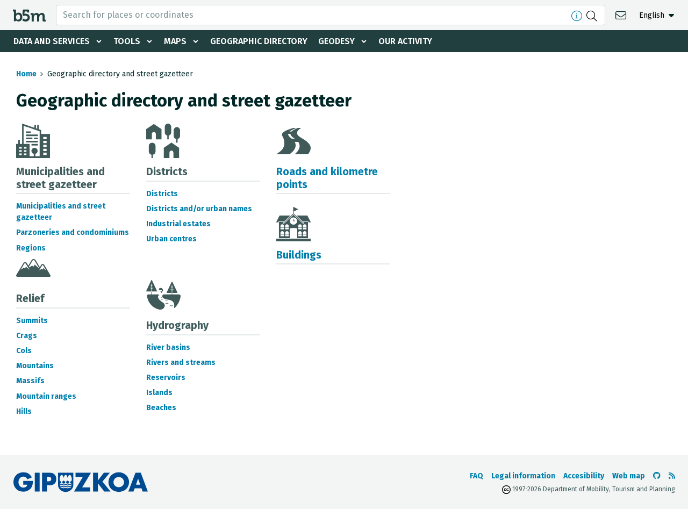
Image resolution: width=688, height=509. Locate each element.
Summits (32, 320)
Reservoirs (165, 377)
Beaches (161, 407)
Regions (31, 248)
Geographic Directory (258, 41)
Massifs (30, 380)
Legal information (523, 476)
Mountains (35, 365)
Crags (26, 335)
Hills (24, 411)
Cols (24, 350)
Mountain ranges (46, 396)
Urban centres (171, 238)
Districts (162, 193)
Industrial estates (178, 223)
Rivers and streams (181, 362)
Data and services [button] (51, 41)
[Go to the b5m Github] (657, 476)
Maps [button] (175, 41)
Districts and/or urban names (199, 208)
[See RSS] (672, 476)
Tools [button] (126, 41)
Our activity (405, 41)
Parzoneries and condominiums (72, 232)
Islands (159, 392)
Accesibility (583, 476)
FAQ (476, 476)
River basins (168, 347)
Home (26, 73)
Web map (628, 476)
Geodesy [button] (336, 41)
